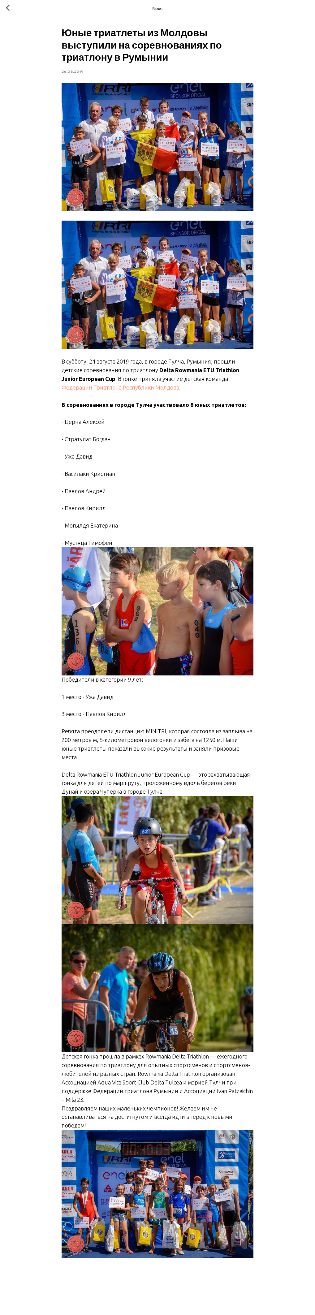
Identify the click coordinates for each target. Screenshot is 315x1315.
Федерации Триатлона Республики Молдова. (121, 389)
